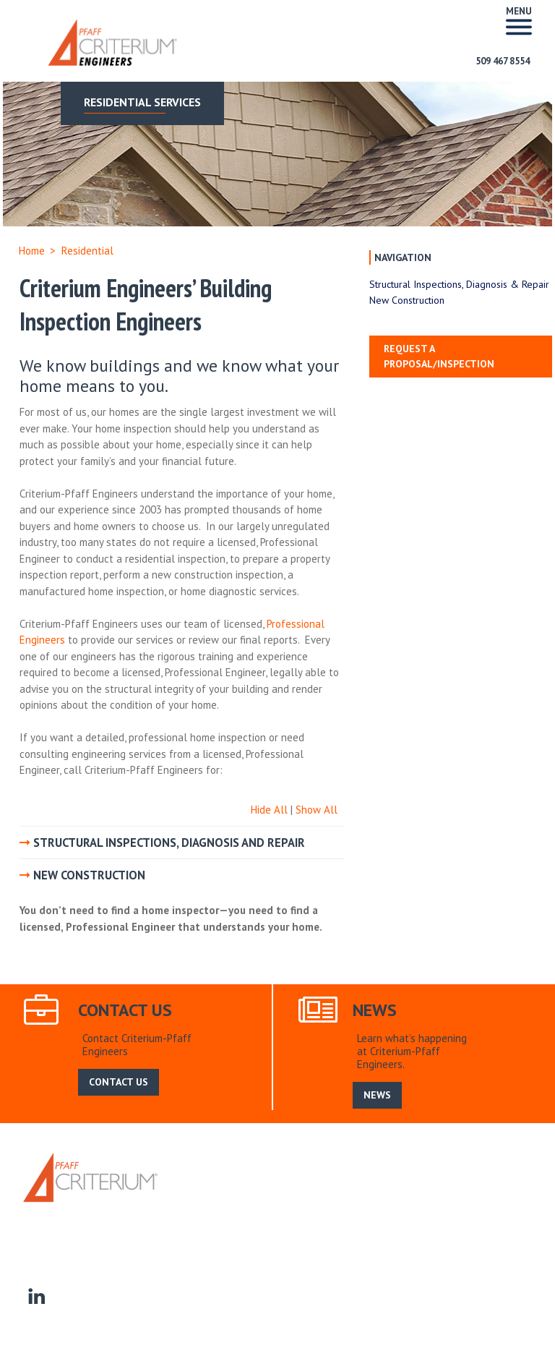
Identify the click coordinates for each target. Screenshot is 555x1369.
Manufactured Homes (478, 1212)
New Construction (406, 300)
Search (316, 1196)
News (278, 1196)
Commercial (264, 1212)
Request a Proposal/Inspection (439, 356)
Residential (202, 1212)
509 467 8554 (503, 61)
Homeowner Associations (359, 1212)
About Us (233, 1196)
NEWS (377, 1094)
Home (32, 250)
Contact (40, 1229)
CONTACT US (118, 1081)
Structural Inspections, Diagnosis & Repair (459, 284)
